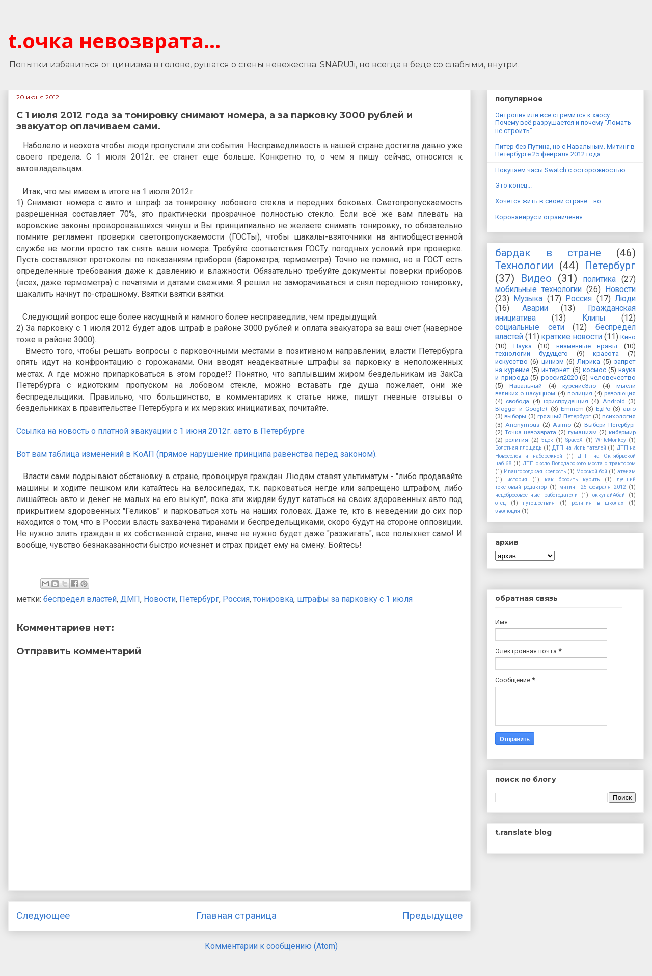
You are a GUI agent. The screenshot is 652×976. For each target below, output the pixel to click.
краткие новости (571, 336)
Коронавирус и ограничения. (539, 217)
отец (500, 502)
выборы (515, 416)
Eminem (572, 408)
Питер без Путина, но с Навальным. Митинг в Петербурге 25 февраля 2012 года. (565, 151)
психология (619, 416)
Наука (522, 346)
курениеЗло (579, 385)
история (517, 479)
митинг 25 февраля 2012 (592, 487)
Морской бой (591, 471)
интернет (555, 370)
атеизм (626, 471)
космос (594, 370)
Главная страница (236, 915)
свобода (517, 401)
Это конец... (513, 185)
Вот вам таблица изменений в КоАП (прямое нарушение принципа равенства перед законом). (196, 454)
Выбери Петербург (610, 424)
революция (620, 393)
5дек (547, 440)
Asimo (562, 424)
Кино (628, 337)
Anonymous (522, 424)
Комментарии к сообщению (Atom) (271, 946)
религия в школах (597, 502)
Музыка (527, 298)
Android (614, 401)
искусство (511, 361)
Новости (160, 599)
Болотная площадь (518, 447)
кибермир (622, 432)
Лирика (588, 361)
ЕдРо (603, 408)
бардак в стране (548, 253)
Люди (625, 298)
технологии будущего (531, 353)
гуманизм (582, 432)
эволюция (507, 511)
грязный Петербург (564, 416)
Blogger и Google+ (521, 408)
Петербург (199, 599)
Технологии (524, 265)
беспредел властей (80, 599)
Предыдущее (432, 915)
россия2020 (559, 377)
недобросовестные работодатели (536, 495)
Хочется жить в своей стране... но (548, 201)
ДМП (130, 599)
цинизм (552, 361)
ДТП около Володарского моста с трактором (579, 463)
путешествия (539, 502)
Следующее (43, 915)
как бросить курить (572, 479)
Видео (536, 278)
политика (599, 279)
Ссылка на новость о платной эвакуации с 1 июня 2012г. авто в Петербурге (160, 431)
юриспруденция (566, 401)
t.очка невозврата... (114, 41)
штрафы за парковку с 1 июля (355, 599)
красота (606, 353)
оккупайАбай (608, 495)
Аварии (535, 308)
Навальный (525, 385)
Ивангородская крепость (535, 471)
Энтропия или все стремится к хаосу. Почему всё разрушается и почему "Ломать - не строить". (565, 123)
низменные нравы (587, 346)
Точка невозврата (530, 432)
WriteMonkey (610, 440)
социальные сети (529, 327)
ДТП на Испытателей (579, 447)
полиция (579, 393)
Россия (236, 599)
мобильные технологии (538, 289)
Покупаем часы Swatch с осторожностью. (561, 170)
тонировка (273, 599)
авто (629, 408)
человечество (613, 377)
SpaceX (574, 440)
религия (516, 439)
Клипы (594, 318)
